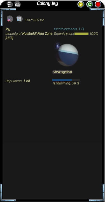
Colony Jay (47, 3)
